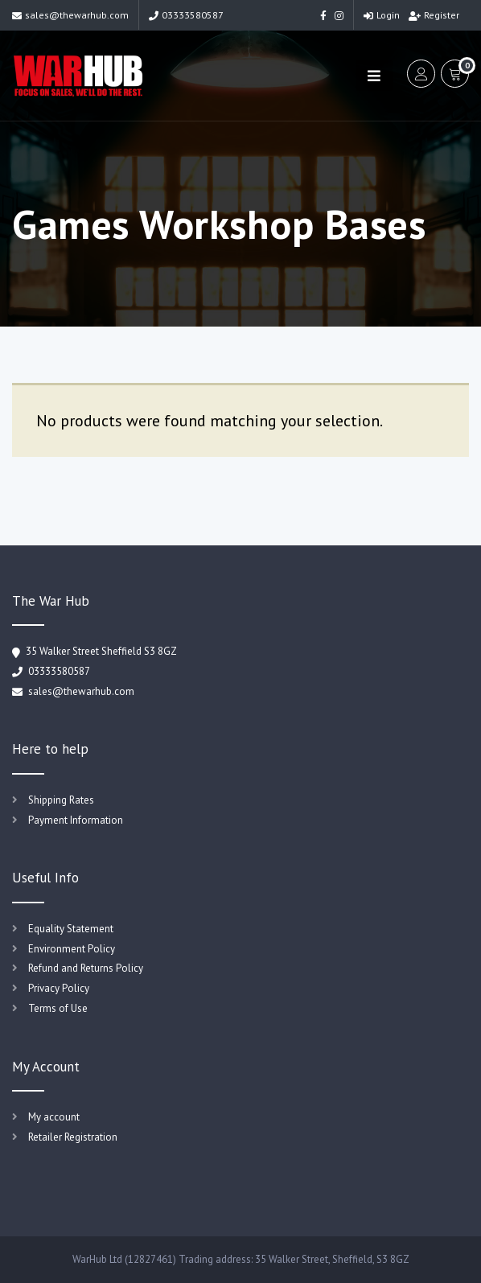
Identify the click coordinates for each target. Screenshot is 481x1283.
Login (382, 15)
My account (54, 1117)
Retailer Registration (72, 1137)
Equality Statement (70, 929)
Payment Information (75, 820)
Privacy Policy (58, 988)
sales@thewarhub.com (70, 15)
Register (434, 15)
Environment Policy (71, 949)
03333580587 (186, 15)
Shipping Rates (61, 800)
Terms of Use (58, 1008)
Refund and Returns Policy (85, 968)
